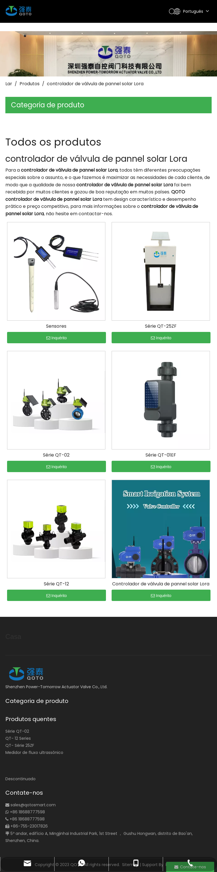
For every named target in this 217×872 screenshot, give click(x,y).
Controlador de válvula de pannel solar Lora (160, 584)
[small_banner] (108, 53)
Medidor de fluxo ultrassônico (34, 752)
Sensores (56, 326)
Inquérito (56, 338)
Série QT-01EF (161, 455)
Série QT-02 (56, 455)
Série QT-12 (56, 584)
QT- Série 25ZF (19, 745)
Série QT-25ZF (161, 326)
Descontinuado (20, 779)
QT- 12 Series (18, 738)
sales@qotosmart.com (33, 805)
